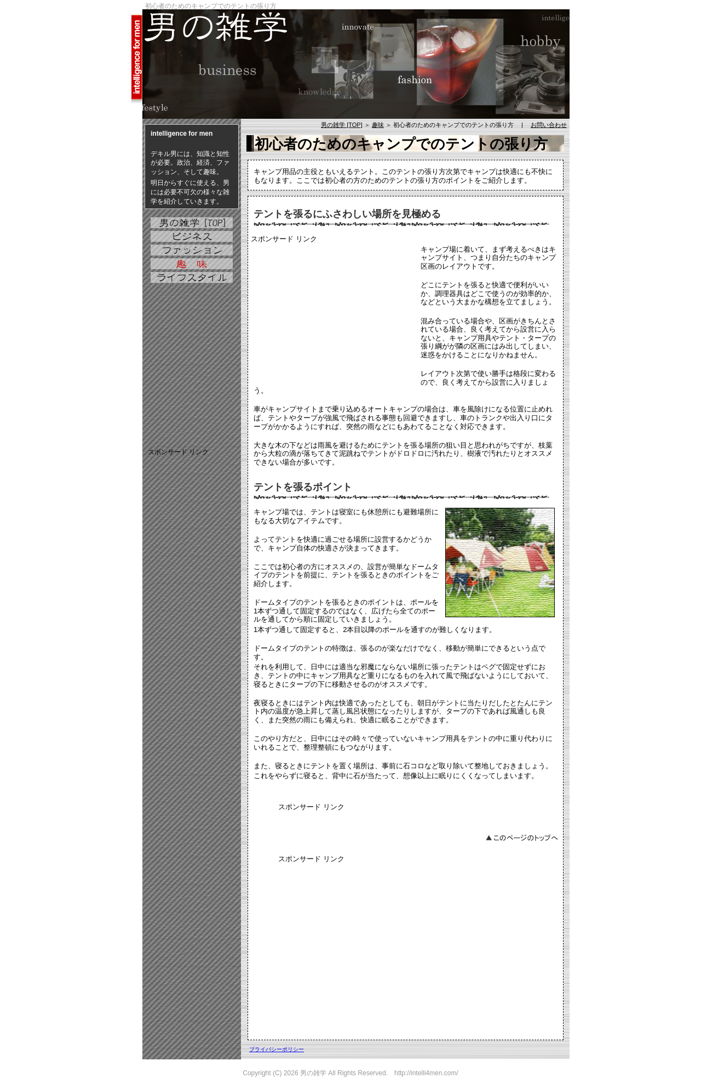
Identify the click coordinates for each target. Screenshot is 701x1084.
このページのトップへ (522, 837)
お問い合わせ (549, 124)
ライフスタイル (192, 277)
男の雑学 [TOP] (342, 124)
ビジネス (192, 236)
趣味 (378, 124)
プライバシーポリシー (276, 1049)
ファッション (192, 250)
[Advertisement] (333, 313)
